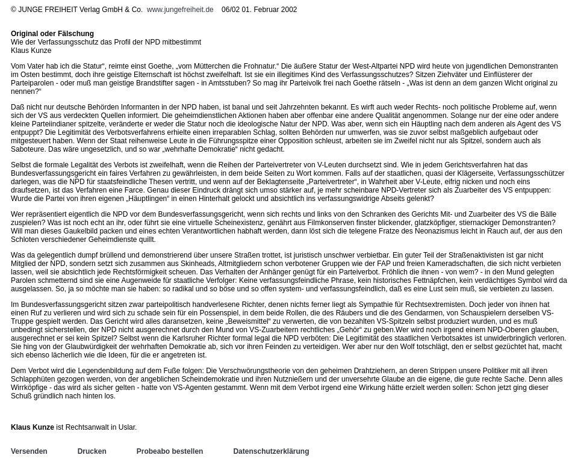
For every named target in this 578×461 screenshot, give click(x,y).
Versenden (29, 451)
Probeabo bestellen (170, 451)
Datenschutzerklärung (271, 451)
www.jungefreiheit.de (180, 9)
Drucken (92, 451)
